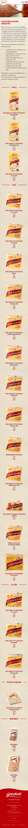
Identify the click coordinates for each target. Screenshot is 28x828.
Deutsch (14, 818)
